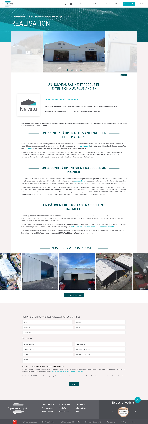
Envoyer (74, 384)
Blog (116, 4)
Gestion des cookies (128, 422)
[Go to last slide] (39, 51)
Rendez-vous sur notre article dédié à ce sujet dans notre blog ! (93, 227)
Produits (62, 408)
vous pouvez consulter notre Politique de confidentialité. (68, 371)
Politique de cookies (29, 422)
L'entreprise (96, 4)
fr (140, 3)
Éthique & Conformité (93, 422)
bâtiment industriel (83, 146)
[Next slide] (108, 51)
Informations (81, 408)
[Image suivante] (135, 412)
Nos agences (47, 408)
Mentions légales (48, 422)
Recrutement (47, 411)
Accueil (13, 16)
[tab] (67, 70)
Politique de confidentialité (70, 422)
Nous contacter (129, 4)
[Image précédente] (110, 412)
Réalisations (108, 4)
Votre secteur (84, 4)
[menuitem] (67, 3)
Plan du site (111, 422)
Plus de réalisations (74, 295)
